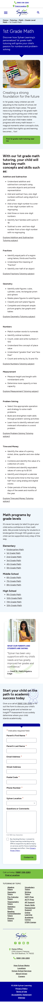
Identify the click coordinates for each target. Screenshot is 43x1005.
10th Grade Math (14, 598)
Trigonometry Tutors (13, 903)
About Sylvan (21, 974)
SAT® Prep (29, 897)
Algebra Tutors (10, 888)
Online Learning (28, 914)
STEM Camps (30, 922)
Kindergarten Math (15, 549)
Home (5, 20)
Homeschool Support (30, 909)
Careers (21, 976)
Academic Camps (29, 918)
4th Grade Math (14, 564)
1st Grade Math (13, 553)
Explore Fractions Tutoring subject (18, 273)
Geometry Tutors (11, 893)
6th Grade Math (14, 577)
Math (21, 20)
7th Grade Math (14, 581)
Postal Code (13, 777)
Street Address (14, 767)
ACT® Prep (29, 900)
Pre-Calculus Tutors (12, 898)
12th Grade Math (14, 605)
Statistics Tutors (11, 908)
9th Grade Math (14, 594)
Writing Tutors (28, 893)
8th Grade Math (14, 585)
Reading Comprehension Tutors (14, 913)
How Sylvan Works (21, 965)
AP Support (30, 902)
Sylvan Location (15, 798)
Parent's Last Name (17, 746)
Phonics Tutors (10, 919)
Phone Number (14, 787)
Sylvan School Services (21, 971)
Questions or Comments (18, 808)
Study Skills (30, 905)
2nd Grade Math (14, 557)
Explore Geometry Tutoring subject (19, 316)
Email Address (14, 756)
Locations (21, 968)
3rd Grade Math (14, 560)
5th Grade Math (14, 568)
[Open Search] (38, 12)
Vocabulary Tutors (30, 888)
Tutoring (13, 20)
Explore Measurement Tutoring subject (21, 391)
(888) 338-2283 (23, 872)
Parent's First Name (17, 735)
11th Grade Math (14, 602)
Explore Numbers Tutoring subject (18, 364)
